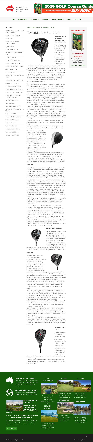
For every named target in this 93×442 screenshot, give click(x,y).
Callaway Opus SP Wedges (12, 35)
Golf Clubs (37, 27)
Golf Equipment (57, 19)
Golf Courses (34, 19)
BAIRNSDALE (64, 400)
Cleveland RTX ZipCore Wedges (13, 89)
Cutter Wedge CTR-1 (10, 72)
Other (68, 19)
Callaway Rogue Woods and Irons (14, 66)
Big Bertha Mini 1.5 (10, 123)
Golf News (45, 19)
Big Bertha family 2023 (11, 49)
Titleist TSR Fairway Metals (12, 60)
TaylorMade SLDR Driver (12, 132)
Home (13, 19)
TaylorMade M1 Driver (11, 114)
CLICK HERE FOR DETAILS (78, 65)
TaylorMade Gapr (10, 103)
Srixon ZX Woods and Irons (13, 86)
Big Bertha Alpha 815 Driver (12, 129)
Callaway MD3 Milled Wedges (13, 117)
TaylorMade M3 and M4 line (47, 27)
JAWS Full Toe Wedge (11, 69)
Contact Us (77, 19)
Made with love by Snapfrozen (80, 440)
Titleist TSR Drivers (10, 57)
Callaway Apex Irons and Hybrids (14, 80)
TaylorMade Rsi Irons (11, 126)
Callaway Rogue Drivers (11, 100)
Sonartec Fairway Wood (12, 135)
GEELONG (80, 378)
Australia (29, 382)
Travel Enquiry (11, 428)
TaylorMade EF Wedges (11, 120)
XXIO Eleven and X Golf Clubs (13, 83)
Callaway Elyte (9, 38)
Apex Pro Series (9, 46)
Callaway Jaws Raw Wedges (13, 63)
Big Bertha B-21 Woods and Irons (14, 92)
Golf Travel (22, 19)
